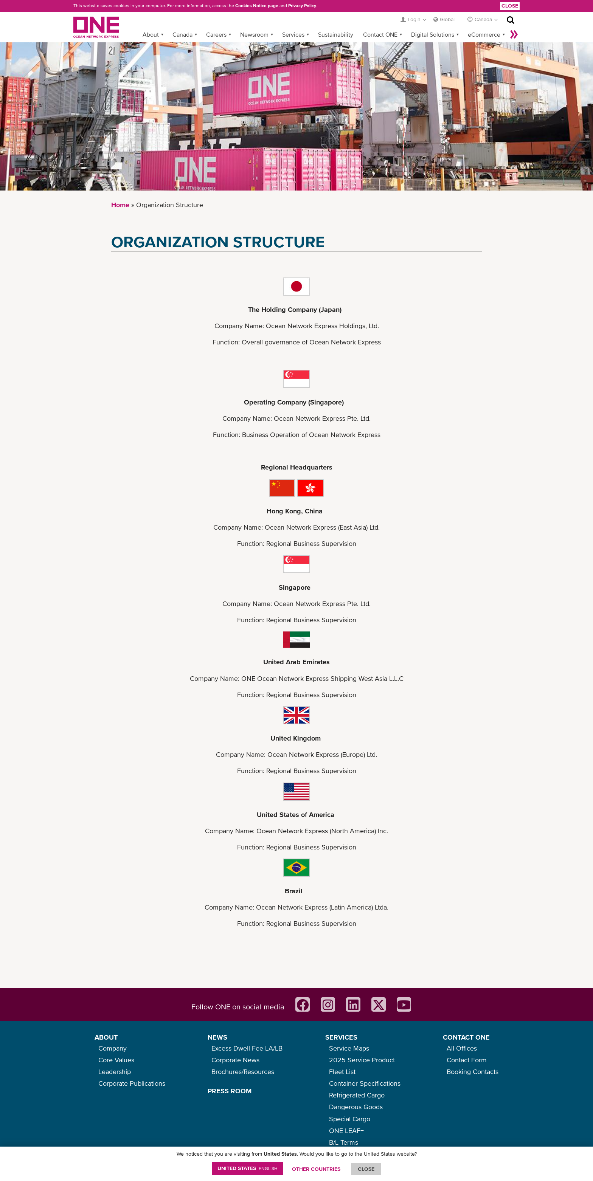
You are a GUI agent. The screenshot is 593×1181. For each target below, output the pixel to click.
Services (293, 34)
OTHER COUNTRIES (316, 1169)
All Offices (462, 1048)
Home (120, 205)
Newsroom (254, 34)
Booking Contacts (472, 1072)
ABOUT (106, 1037)
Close (509, 6)
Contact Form (467, 1060)
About (151, 34)
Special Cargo (349, 1119)
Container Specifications (365, 1083)
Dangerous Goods (356, 1107)
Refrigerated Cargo (357, 1095)
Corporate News (235, 1060)
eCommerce (484, 34)
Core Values (116, 1060)
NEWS (217, 1037)
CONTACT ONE (466, 1037)
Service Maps (349, 1048)
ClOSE (366, 1169)
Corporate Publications (131, 1083)
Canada (182, 34)
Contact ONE (380, 34)
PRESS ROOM (229, 1091)
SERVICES (341, 1037)
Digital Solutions (432, 34)
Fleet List (342, 1072)
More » (514, 34)
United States (247, 1168)
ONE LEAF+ (346, 1131)
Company (112, 1048)
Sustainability (335, 34)
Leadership (114, 1072)
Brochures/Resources (242, 1072)
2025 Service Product (362, 1060)
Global (447, 19)
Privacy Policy (302, 5)
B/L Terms (343, 1142)
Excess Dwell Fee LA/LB (247, 1048)
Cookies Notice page (256, 5)
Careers (216, 34)
